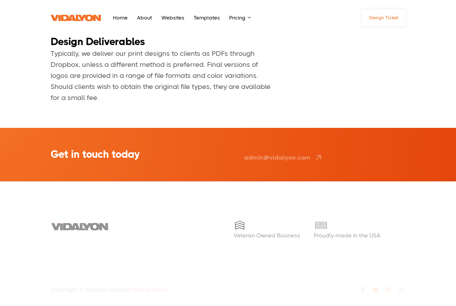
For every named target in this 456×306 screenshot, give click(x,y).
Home (120, 18)
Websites (172, 18)
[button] (240, 18)
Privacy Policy (149, 289)
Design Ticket (383, 17)
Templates (207, 18)
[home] (76, 17)
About (144, 18)
